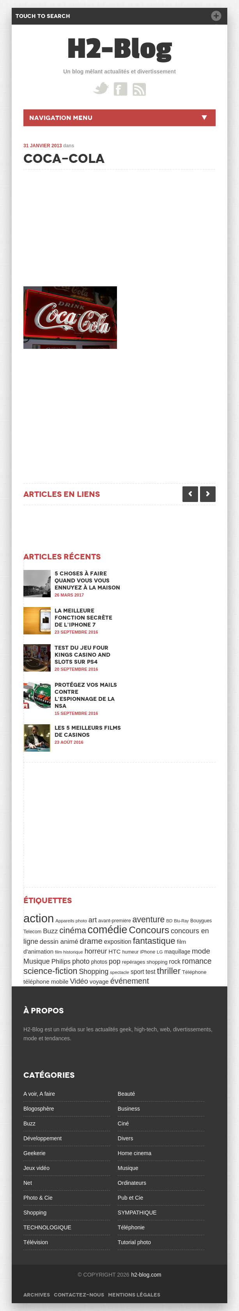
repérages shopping (145, 962)
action (38, 918)
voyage (99, 981)
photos (99, 962)
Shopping (93, 971)
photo (81, 961)
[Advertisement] (81, 226)
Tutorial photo (134, 1242)
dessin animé (59, 941)
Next (208, 494)
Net (27, 1183)
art (93, 920)
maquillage (177, 951)
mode (201, 951)
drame (91, 940)
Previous (190, 494)
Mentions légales (134, 1294)
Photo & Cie (38, 1198)
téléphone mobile (46, 981)
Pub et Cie (130, 1198)
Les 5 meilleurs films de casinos (88, 731)
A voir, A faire (39, 1094)
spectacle (119, 972)
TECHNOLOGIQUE (47, 1227)
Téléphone (194, 972)
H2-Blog (119, 48)
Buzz (50, 931)
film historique (69, 951)
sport (137, 971)
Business (129, 1109)
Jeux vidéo (36, 1168)
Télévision (35, 1242)
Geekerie (34, 1153)
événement (129, 981)
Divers (125, 1138)
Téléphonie (131, 1227)
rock (175, 961)
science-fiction (50, 971)
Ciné (123, 1123)
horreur (96, 951)
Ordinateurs (132, 1183)
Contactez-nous (79, 1294)
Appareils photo (71, 920)
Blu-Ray (181, 920)
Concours (149, 930)
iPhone (147, 952)
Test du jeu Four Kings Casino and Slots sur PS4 (82, 654)
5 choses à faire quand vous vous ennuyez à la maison (87, 580)
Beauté (126, 1094)
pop (114, 961)
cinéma (72, 930)
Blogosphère (38, 1109)
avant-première (114, 920)
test (151, 971)
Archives (36, 1294)
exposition (117, 941)
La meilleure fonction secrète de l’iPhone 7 (83, 617)
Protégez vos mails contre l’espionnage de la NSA (86, 695)
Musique (36, 961)
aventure (149, 919)
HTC (114, 951)
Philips (61, 961)
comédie (107, 930)
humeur (130, 952)
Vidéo (79, 981)
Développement (42, 1138)
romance (197, 961)
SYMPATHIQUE (137, 1212)
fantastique (154, 941)
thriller (169, 971)
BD (169, 920)
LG (160, 951)
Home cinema (134, 1153)
